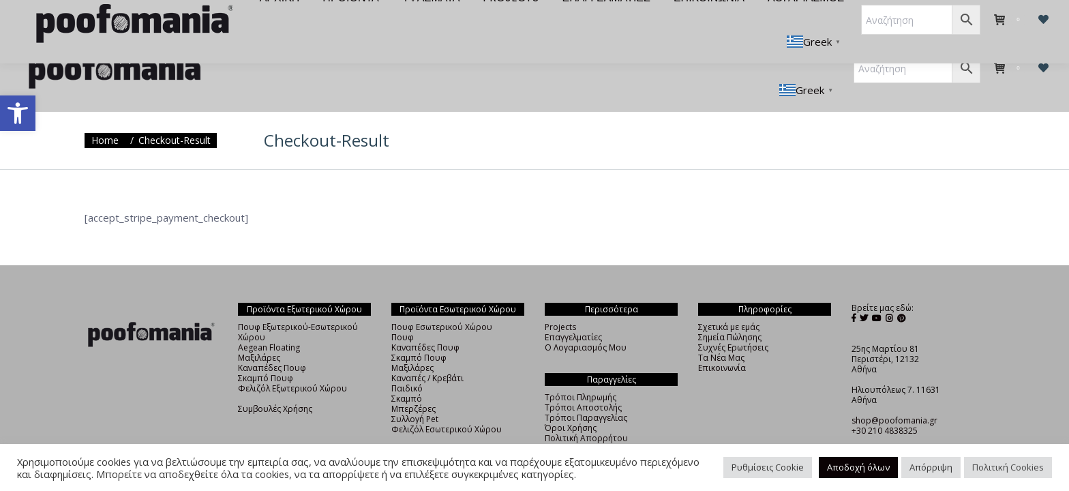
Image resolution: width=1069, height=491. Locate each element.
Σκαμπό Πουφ (265, 353)
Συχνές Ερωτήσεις (733, 323)
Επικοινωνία (722, 343)
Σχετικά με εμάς (728, 302)
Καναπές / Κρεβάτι (427, 353)
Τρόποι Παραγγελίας (586, 393)
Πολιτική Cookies (1008, 467)
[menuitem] (272, 21)
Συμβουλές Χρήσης (275, 384)
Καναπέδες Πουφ (272, 343)
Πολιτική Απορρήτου (586, 413)
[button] (17, 113)
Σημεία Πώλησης (730, 312)
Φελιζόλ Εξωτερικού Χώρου (292, 364)
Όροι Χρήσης (571, 403)
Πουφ (402, 312)
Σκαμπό (406, 374)
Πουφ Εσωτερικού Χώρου (441, 302)
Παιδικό (407, 364)
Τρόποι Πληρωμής (580, 372)
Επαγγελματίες (573, 312)
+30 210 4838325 (885, 406)
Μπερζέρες (413, 384)
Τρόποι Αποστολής (583, 383)
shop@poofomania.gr (894, 396)
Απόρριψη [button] (930, 467)
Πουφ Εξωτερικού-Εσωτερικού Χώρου (298, 307)
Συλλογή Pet (414, 394)
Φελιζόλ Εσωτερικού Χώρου (446, 405)
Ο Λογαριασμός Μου (586, 323)
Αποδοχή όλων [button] (858, 467)
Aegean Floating (269, 323)
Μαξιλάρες (259, 333)
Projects (560, 302)
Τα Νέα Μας (721, 333)
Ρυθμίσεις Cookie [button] (768, 467)
